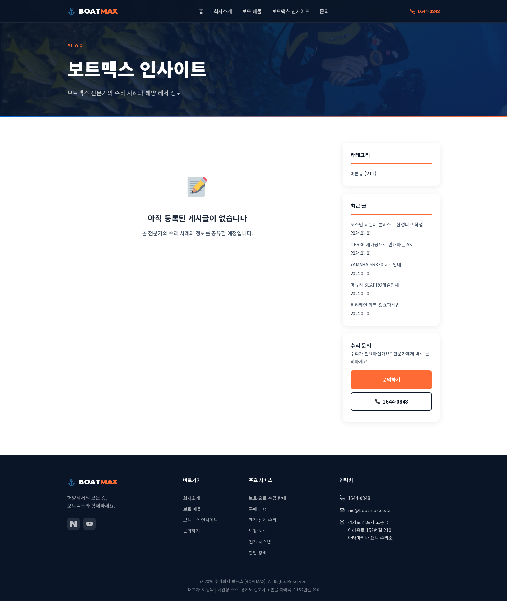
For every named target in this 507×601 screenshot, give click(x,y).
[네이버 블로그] (73, 524)
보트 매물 (252, 11)
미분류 (357, 173)
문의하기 (391, 379)
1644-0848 (425, 11)
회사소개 (223, 11)
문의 (324, 11)
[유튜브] (89, 524)
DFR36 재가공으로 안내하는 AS (381, 244)
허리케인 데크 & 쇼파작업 (375, 304)
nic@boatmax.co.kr (369, 510)
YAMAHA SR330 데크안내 (376, 264)
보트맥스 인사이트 (290, 11)
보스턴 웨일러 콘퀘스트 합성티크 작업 (387, 224)
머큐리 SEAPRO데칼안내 (375, 284)
